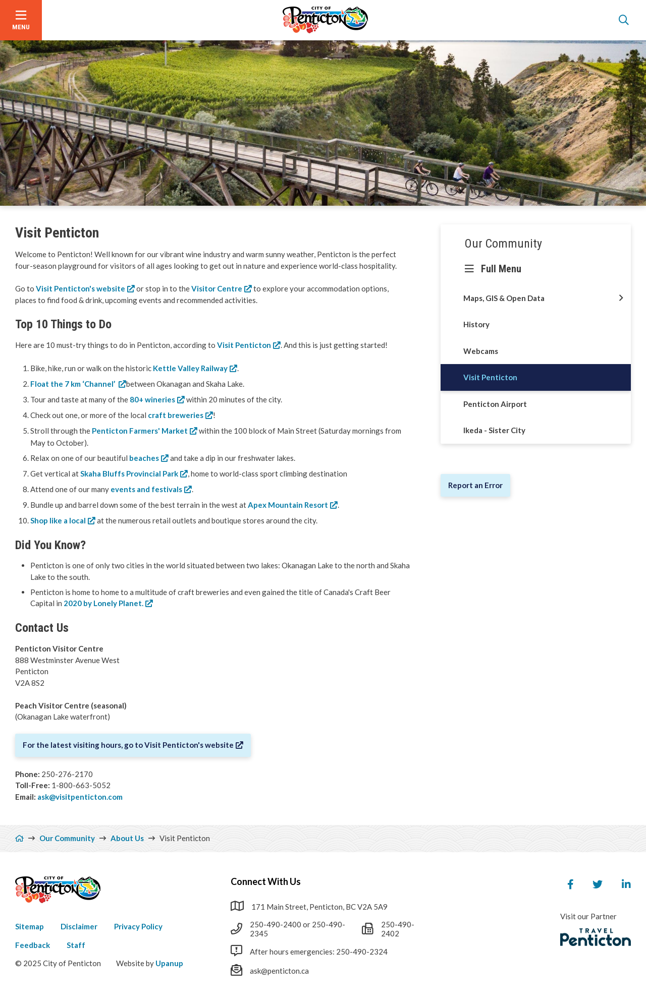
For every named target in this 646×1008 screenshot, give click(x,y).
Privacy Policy (138, 926)
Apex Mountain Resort (288, 504)
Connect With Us (266, 881)
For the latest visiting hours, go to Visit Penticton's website (128, 744)
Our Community (503, 243)
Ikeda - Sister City (494, 430)
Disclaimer (79, 926)
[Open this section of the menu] (621, 298)
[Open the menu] (21, 20)
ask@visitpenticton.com (80, 796)
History (476, 324)
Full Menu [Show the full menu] (501, 269)
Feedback (32, 945)
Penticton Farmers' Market (140, 430)
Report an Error (475, 485)
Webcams (480, 350)
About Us (127, 838)
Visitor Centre (216, 288)
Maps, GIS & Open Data (504, 298)
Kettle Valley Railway (190, 368)
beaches (144, 457)
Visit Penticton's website (80, 288)
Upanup (169, 963)
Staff (76, 945)
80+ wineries (152, 399)
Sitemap (29, 926)
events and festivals (146, 489)
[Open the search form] (623, 20)
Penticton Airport (495, 403)
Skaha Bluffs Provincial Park (129, 473)
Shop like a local (58, 520)
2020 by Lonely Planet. (102, 603)
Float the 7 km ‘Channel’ (73, 383)
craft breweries (175, 415)
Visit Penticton (244, 344)
